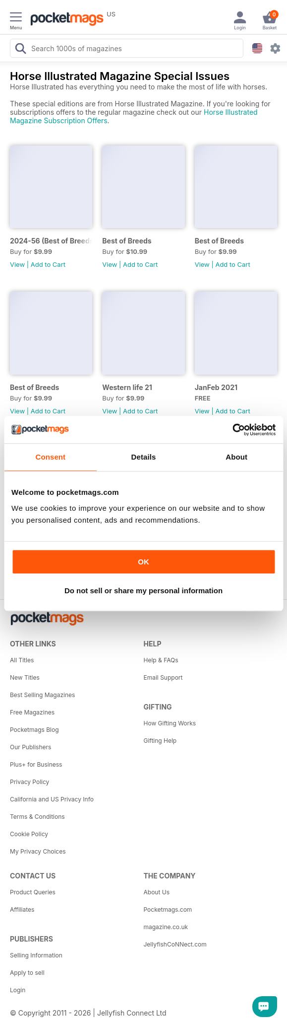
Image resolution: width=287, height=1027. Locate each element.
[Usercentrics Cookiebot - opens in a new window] (232, 429)
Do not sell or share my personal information (143, 590)
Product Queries (33, 892)
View (17, 264)
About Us (157, 892)
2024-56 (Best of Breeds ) (51, 241)
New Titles (25, 677)
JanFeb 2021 (216, 387)
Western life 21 (127, 387)
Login (17, 990)
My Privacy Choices (38, 851)
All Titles (22, 660)
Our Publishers (30, 747)
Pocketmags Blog (34, 729)
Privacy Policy (29, 782)
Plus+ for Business (36, 764)
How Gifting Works (170, 723)
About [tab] (236, 457)
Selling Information (36, 955)
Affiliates (22, 909)
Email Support (163, 677)
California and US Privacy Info (52, 799)
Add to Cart (48, 264)
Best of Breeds (126, 241)
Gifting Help (160, 740)
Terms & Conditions (37, 816)
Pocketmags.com (168, 909)
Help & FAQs (161, 660)
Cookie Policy (29, 834)
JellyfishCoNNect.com (175, 944)
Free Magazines (32, 712)
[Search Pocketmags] (20, 49)
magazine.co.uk (166, 927)
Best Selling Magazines (42, 695)
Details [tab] (143, 457)
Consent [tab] (50, 457)
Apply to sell (27, 972)
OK (143, 561)
